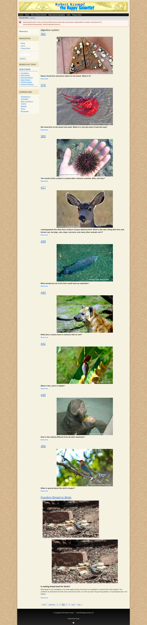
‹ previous (51, 605)
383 (43, 136)
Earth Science (25, 75)
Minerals (24, 106)
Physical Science (26, 82)
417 (43, 187)
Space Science (26, 80)
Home (27, 15)
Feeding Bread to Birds (56, 497)
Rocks (23, 109)
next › (74, 605)
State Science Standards (56, 15)
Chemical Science (27, 77)
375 (43, 85)
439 (43, 241)
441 (43, 343)
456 (43, 446)
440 (43, 292)
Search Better (25, 69)
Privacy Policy (77, 15)
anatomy (32, 18)
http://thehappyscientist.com (85, 612)
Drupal (77, 618)
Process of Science (27, 84)
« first (44, 605)
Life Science (25, 73)
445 (43, 395)
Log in (21, 15)
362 (43, 34)
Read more (44, 78)
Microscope (25, 111)
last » (79, 605)
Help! (68, 15)
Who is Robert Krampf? (38, 15)
